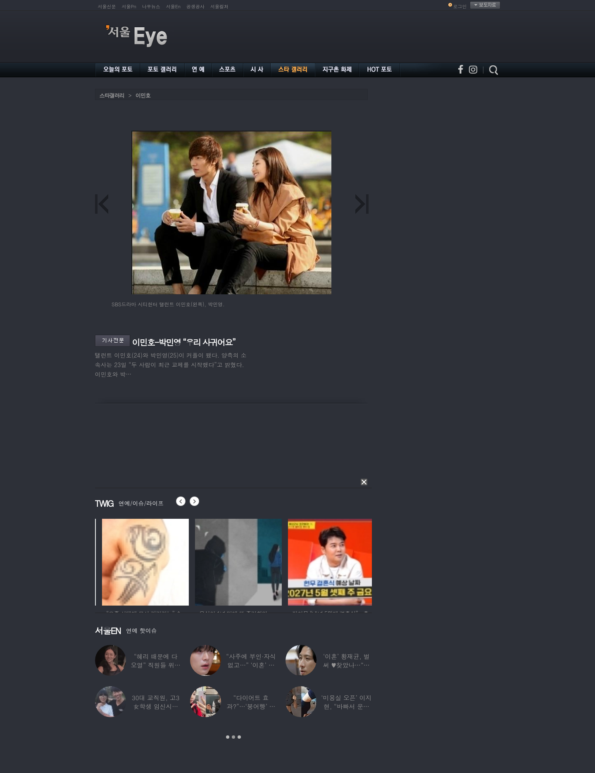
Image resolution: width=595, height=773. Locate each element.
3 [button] (239, 737)
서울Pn (129, 6)
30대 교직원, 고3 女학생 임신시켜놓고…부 (155, 706)
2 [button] (233, 737)
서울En (173, 6)
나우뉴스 (151, 6)
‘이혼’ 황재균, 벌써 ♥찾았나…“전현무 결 (346, 665)
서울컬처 (219, 6)
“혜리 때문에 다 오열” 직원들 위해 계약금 (155, 665)
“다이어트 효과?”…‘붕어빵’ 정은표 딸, (250, 706)
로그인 (460, 6)
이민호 (143, 95)
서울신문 (107, 6)
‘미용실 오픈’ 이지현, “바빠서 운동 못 (346, 706)
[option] (96, 561)
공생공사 (195, 6)
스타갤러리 (112, 95)
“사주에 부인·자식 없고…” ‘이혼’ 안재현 (251, 665)
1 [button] (227, 737)
